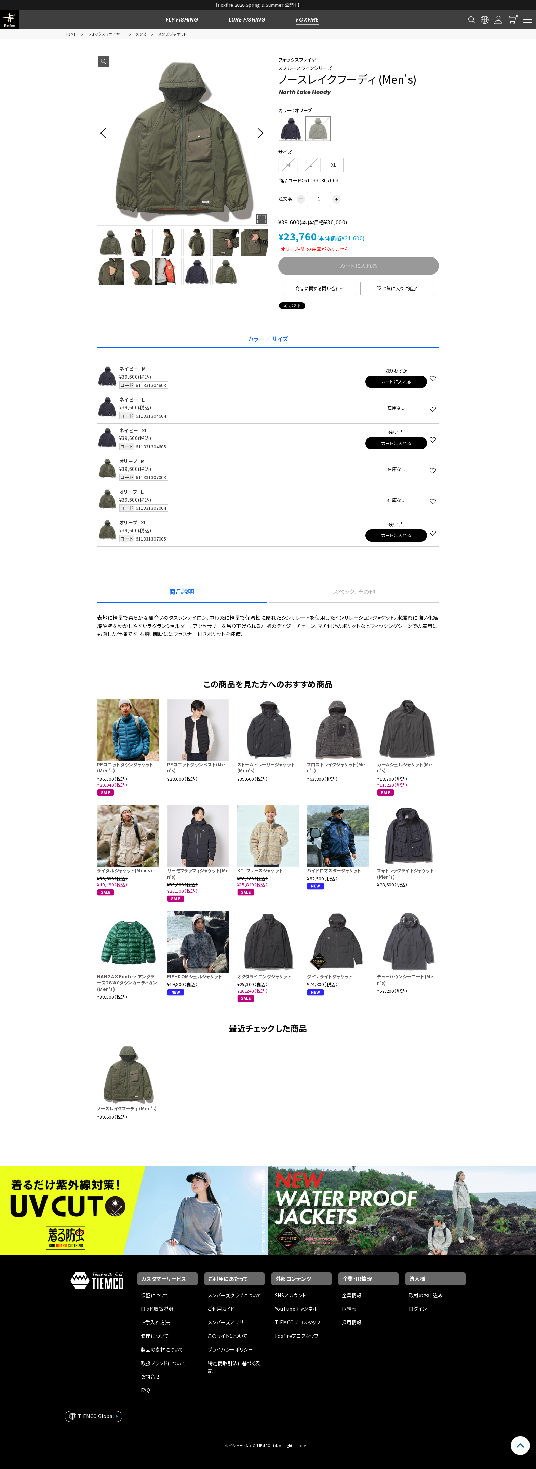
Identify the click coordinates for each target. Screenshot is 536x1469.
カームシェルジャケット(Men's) (404, 767)
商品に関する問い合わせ (320, 288)
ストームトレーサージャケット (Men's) (266, 767)
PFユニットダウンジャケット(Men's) (125, 767)
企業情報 (352, 1295)
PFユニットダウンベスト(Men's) (196, 767)
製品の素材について (162, 1349)
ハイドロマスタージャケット (334, 870)
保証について (155, 1295)
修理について (155, 1335)
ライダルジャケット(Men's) (124, 870)
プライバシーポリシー (230, 1349)
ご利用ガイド (221, 1308)
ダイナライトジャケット (329, 976)
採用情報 (352, 1322)
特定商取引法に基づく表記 (234, 1367)
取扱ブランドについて (163, 1363)
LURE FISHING (247, 20)
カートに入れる (396, 381)
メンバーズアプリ (225, 1322)
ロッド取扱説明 (157, 1308)
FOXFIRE (307, 20)
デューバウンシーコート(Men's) (405, 979)
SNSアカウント (290, 1295)
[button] (105, 132)
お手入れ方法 (155, 1322)
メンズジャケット (172, 34)
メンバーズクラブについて (235, 1295)
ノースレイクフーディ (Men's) (127, 1108)
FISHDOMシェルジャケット (194, 976)
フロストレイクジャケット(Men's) (336, 767)
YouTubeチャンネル (296, 1308)
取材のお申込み (426, 1295)
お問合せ (150, 1376)
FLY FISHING (182, 20)
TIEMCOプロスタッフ (297, 1322)
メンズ (140, 34)
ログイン (418, 1308)
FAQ (145, 1390)
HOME (71, 34)
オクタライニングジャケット (264, 976)
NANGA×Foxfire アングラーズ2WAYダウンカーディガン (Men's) (127, 982)
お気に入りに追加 (397, 288)
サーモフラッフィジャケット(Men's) (198, 873)
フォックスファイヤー (106, 34)
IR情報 (349, 1308)
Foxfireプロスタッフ (296, 1335)
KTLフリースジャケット (260, 870)
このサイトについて (228, 1335)
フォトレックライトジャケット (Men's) (405, 873)
